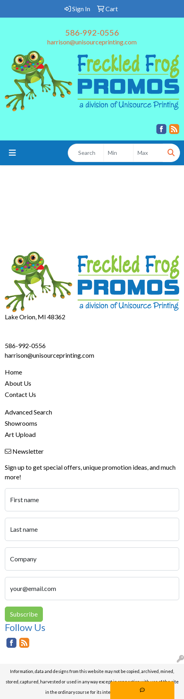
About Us (18, 383)
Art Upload (20, 434)
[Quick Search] (86, 153)
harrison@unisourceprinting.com (92, 42)
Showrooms (21, 423)
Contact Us (20, 394)
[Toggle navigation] (12, 152)
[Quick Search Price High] (148, 153)
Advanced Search (28, 412)
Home (13, 372)
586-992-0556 (92, 32)
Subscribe (24, 614)
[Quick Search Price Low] (118, 153)
